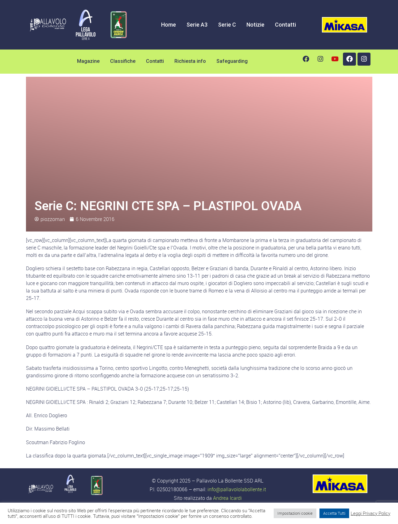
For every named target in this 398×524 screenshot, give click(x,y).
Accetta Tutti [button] (334, 513)
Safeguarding (232, 61)
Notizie (255, 24)
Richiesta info (190, 61)
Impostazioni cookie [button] (295, 513)
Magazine (88, 61)
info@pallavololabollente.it (237, 489)
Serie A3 (197, 24)
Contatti (285, 24)
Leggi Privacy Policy (370, 513)
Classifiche (122, 61)
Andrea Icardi (227, 498)
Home (168, 24)
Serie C (227, 24)
